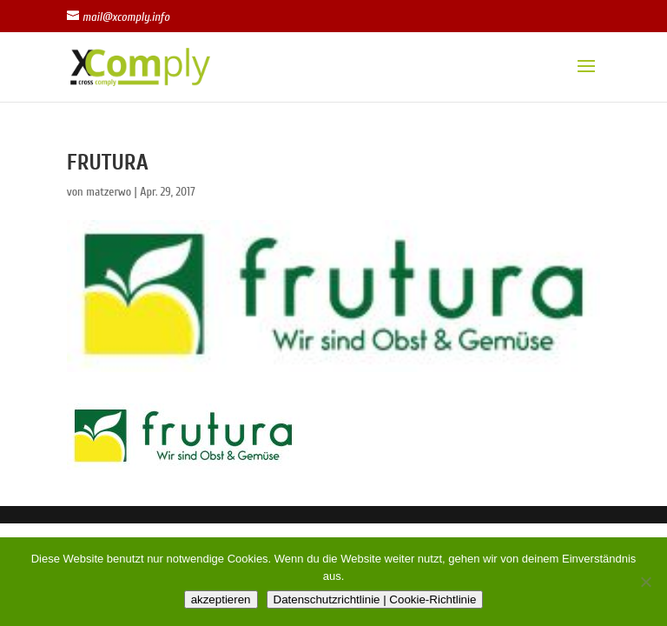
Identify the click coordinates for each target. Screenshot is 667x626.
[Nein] (645, 581)
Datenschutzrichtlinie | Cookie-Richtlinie (375, 599)
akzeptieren (221, 599)
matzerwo (108, 191)
